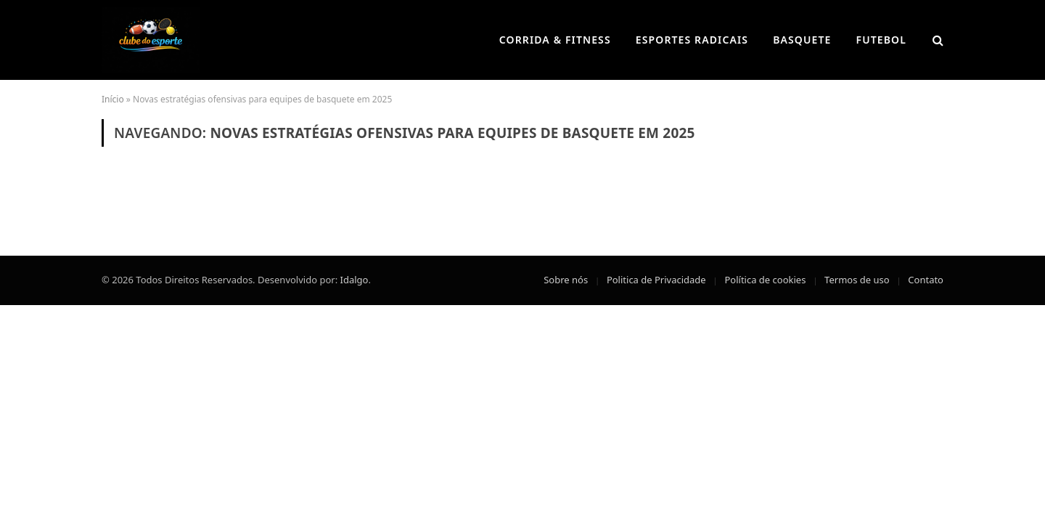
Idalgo (354, 279)
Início (113, 99)
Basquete (802, 39)
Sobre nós (566, 279)
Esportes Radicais (692, 39)
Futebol (881, 39)
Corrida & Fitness (555, 39)
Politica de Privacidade (656, 279)
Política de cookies (765, 279)
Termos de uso (856, 279)
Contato (925, 279)
